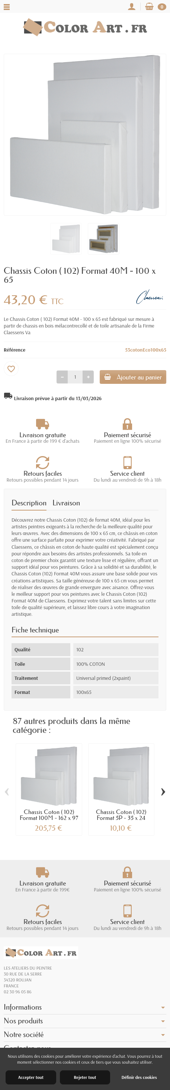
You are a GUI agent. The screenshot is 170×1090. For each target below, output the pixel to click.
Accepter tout (31, 1077)
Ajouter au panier (133, 377)
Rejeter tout (85, 1077)
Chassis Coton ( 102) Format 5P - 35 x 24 (121, 814)
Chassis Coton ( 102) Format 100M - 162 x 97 (49, 814)
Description (29, 502)
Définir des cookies (139, 1077)
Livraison (66, 502)
